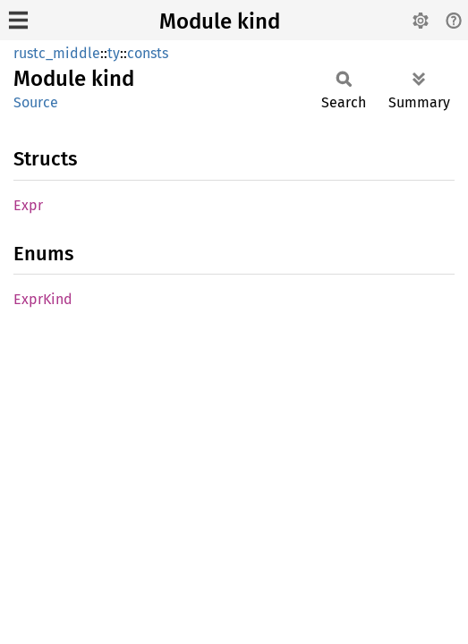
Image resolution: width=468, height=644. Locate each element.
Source (35, 102)
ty (113, 53)
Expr (28, 205)
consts (147, 53)
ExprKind (42, 299)
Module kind (219, 21)
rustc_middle (56, 53)
